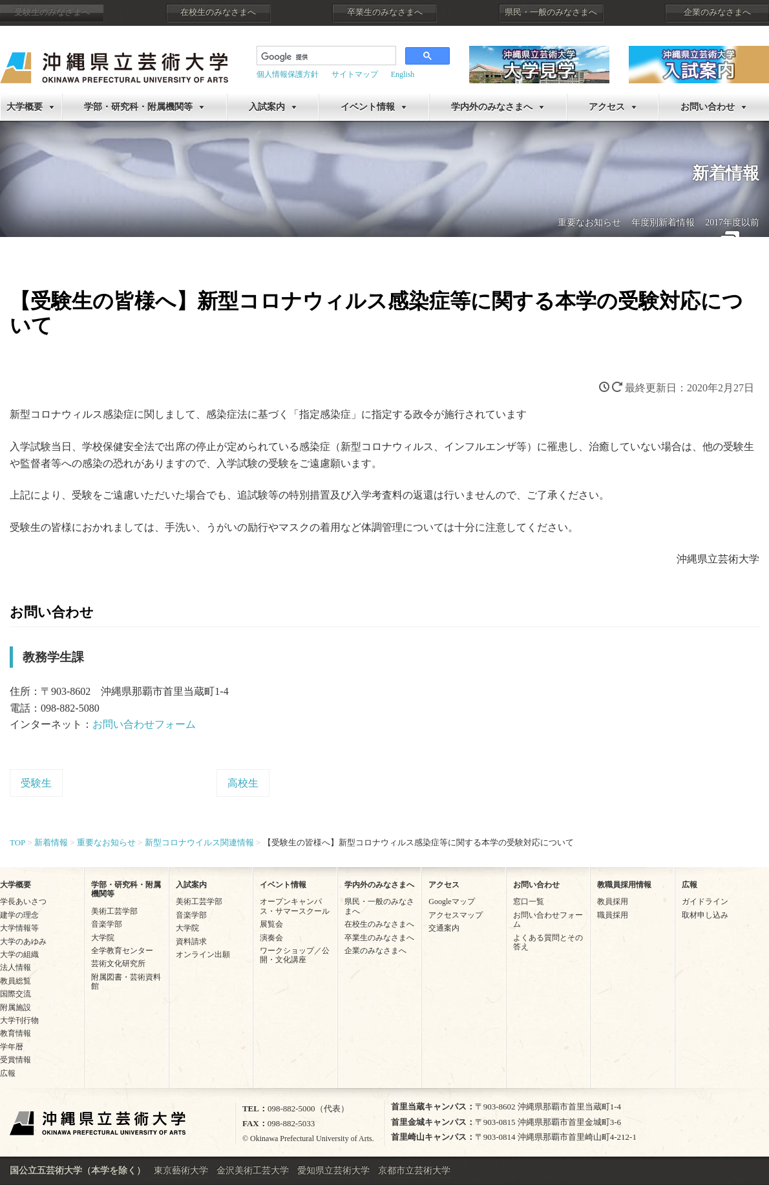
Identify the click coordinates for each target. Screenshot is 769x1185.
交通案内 (443, 928)
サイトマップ (355, 74)
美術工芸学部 (114, 911)
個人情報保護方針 (288, 74)
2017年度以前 (732, 222)
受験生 (36, 783)
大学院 (102, 937)
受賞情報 (15, 1059)
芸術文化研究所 (118, 963)
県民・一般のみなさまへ (551, 12)
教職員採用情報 (624, 884)
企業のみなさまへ (717, 12)
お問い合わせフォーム (144, 724)
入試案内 (267, 107)
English (403, 74)
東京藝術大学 (181, 1170)
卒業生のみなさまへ (385, 12)
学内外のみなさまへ (491, 107)
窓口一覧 (528, 901)
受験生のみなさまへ (52, 12)
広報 (8, 1073)
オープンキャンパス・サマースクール (295, 906)
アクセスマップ (455, 915)
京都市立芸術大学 (414, 1170)
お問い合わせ (536, 884)
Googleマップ (451, 901)
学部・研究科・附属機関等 (138, 107)
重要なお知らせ (589, 222)
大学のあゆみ (23, 941)
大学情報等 (19, 928)
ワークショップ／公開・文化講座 (295, 955)
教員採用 (612, 901)
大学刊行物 (19, 1020)
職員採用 (612, 915)
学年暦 (11, 1046)
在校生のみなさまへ (218, 12)
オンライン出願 (203, 954)
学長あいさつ (23, 901)
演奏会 (271, 937)
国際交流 (15, 993)
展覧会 (271, 924)
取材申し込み (705, 915)
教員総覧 (15, 980)
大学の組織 (19, 954)
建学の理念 (19, 915)
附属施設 (15, 1007)
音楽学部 (106, 924)
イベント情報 (368, 107)
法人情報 (15, 967)
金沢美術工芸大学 (252, 1170)
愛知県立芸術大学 (333, 1170)
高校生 (242, 783)
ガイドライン (705, 901)
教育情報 (15, 1033)
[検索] (325, 57)
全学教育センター (122, 950)
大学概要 (24, 107)
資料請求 (191, 941)
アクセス (607, 107)
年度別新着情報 (663, 222)
